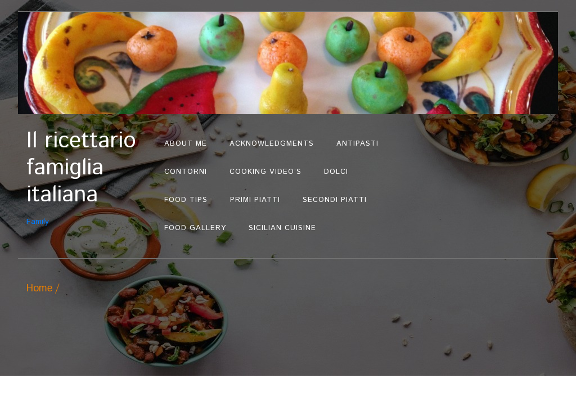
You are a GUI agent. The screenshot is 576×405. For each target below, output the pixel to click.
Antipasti (357, 143)
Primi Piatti (255, 200)
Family (89, 177)
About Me (185, 143)
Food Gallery (195, 228)
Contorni (185, 171)
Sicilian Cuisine (282, 228)
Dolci (336, 171)
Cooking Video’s (266, 171)
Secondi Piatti (335, 200)
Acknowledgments (272, 143)
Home (39, 288)
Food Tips (186, 200)
